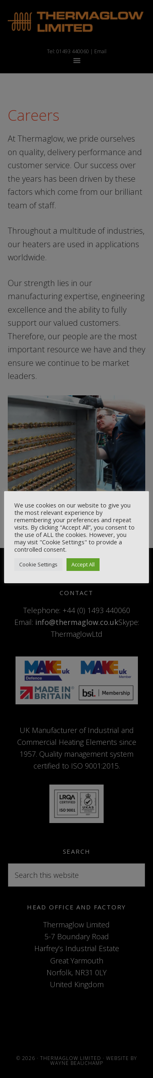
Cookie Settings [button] (38, 564)
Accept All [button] (83, 564)
